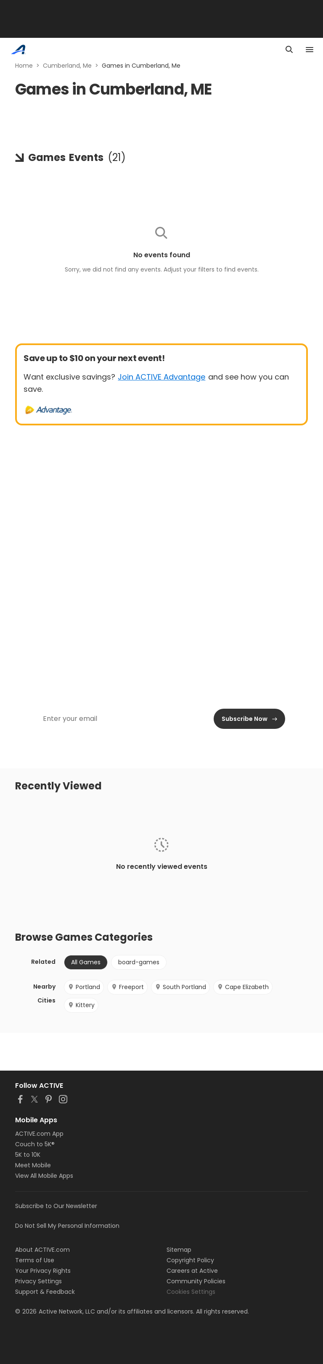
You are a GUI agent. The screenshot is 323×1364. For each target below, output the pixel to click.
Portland (84, 987)
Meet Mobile (33, 1165)
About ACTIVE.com (42, 1249)
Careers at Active (192, 1270)
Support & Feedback (45, 1291)
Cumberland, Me (67, 65)
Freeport (127, 987)
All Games (86, 962)
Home (24, 65)
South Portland (180, 987)
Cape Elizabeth (243, 987)
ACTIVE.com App (39, 1133)
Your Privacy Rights (43, 1270)
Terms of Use (34, 1260)
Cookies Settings (191, 1291)
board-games (138, 962)
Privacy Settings (38, 1281)
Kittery (81, 1005)
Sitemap (179, 1249)
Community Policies (196, 1281)
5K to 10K (27, 1154)
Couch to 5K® (35, 1144)
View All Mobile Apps (44, 1175)
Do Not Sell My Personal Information (67, 1226)
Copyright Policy (190, 1260)
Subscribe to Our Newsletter (56, 1206)
